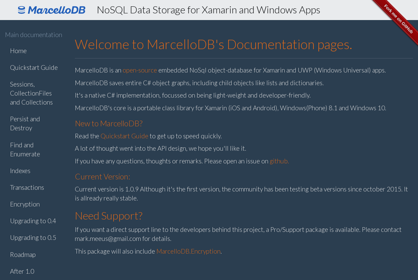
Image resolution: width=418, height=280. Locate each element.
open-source (140, 70)
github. (279, 161)
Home (18, 50)
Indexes (20, 170)
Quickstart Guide (34, 67)
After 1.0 (22, 271)
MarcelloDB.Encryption (188, 251)
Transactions (27, 187)
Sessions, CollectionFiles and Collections (31, 93)
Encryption (25, 204)
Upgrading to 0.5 (33, 237)
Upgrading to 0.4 (33, 221)
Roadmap (23, 254)
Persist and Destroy (25, 123)
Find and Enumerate (25, 149)
